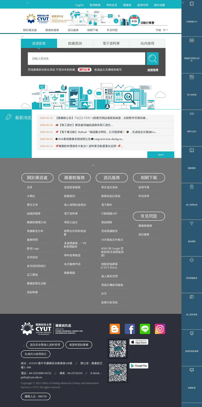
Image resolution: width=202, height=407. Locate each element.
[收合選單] (93, 165)
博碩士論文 (192, 131)
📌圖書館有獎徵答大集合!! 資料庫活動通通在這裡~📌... (81, 146)
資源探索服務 (72, 187)
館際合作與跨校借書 (75, 233)
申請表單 (143, 196)
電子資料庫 (192, 95)
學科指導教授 (72, 255)
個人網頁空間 (109, 276)
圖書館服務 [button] (52, 30)
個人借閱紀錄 (191, 205)
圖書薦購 (191, 168)
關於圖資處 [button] (30, 30)
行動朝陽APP (191, 22)
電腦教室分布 (35, 231)
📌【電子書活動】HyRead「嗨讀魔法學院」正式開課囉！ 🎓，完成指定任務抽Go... (98, 132)
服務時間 (32, 239)
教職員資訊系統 (110, 196)
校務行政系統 (109, 302)
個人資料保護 (191, 314)
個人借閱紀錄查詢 (75, 204)
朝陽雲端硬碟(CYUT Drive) (109, 266)
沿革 (29, 187)
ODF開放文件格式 (112, 239)
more (161, 154)
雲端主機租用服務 (112, 284)
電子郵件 (106, 204)
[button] (161, 30)
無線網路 (191, 241)
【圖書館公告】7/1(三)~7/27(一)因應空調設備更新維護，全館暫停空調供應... (94, 117)
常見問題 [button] (112, 30)
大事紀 (31, 196)
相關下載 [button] (92, 30)
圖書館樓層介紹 (36, 222)
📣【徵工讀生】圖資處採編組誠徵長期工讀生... (76, 125)
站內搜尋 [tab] (147, 43)
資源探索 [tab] (39, 43)
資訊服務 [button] (73, 30)
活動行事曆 (147, 22)
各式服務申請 (72, 264)
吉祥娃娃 (32, 257)
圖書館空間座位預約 (191, 59)
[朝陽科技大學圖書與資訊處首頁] (49, 18)
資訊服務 (143, 234)
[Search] (86, 58)
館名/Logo (33, 248)
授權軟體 (191, 388)
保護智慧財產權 (191, 351)
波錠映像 (32, 292)
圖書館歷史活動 (36, 283)
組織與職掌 (34, 213)
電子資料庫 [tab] (111, 43)
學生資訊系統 (109, 187)
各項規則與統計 (36, 265)
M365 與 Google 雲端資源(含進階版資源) (112, 252)
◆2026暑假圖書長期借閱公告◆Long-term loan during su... (82, 139)
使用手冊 (143, 187)
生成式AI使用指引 (36, 354)
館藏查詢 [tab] (75, 43)
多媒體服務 (71, 243)
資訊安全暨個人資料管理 (45, 344)
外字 (104, 293)
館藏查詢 (69, 196)
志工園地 (32, 274)
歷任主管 (32, 204)
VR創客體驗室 (75, 245)
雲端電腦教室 (191, 278)
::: (183, 2)
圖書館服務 (145, 225)
